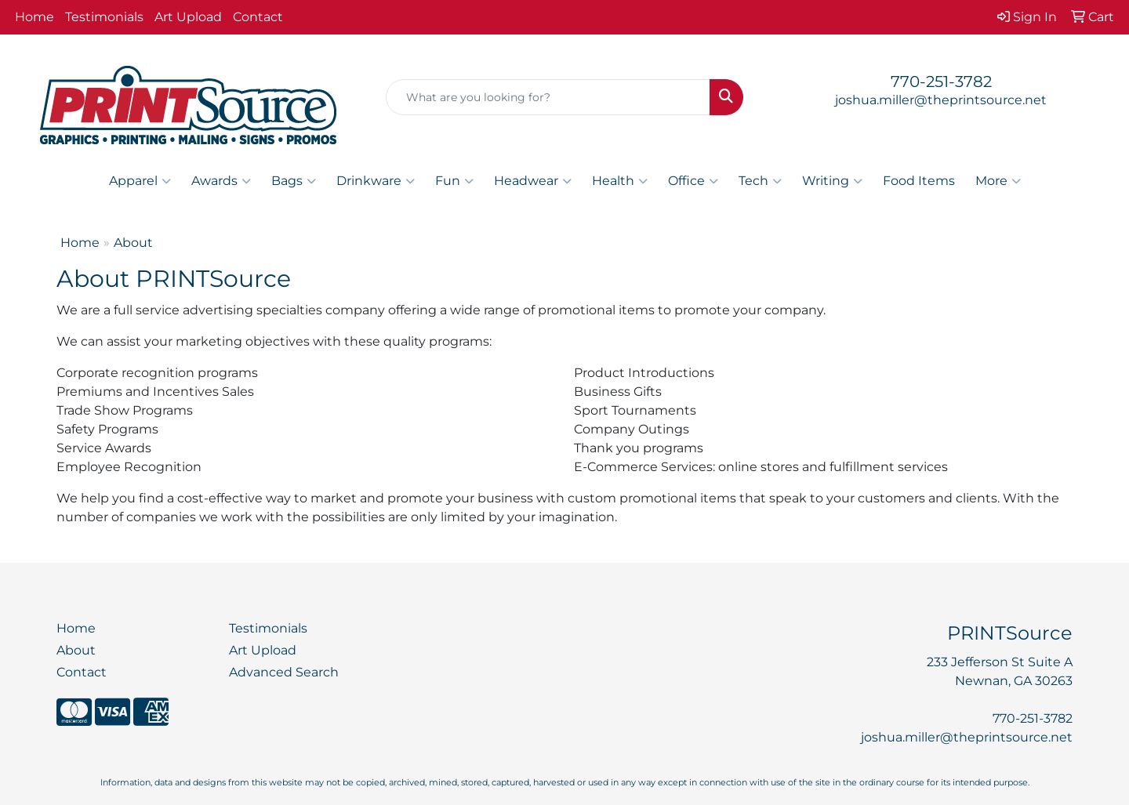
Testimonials (104, 16)
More (998, 181)
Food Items (919, 180)
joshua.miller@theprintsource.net (941, 99)
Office (693, 181)
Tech (760, 181)
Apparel (140, 181)
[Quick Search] (548, 97)
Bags (293, 181)
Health (620, 181)
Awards (221, 181)
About (76, 650)
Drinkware (375, 181)
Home (34, 16)
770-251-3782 (941, 81)
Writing (832, 181)
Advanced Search (284, 672)
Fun (454, 181)
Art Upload (188, 16)
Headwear (533, 181)
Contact (258, 16)
